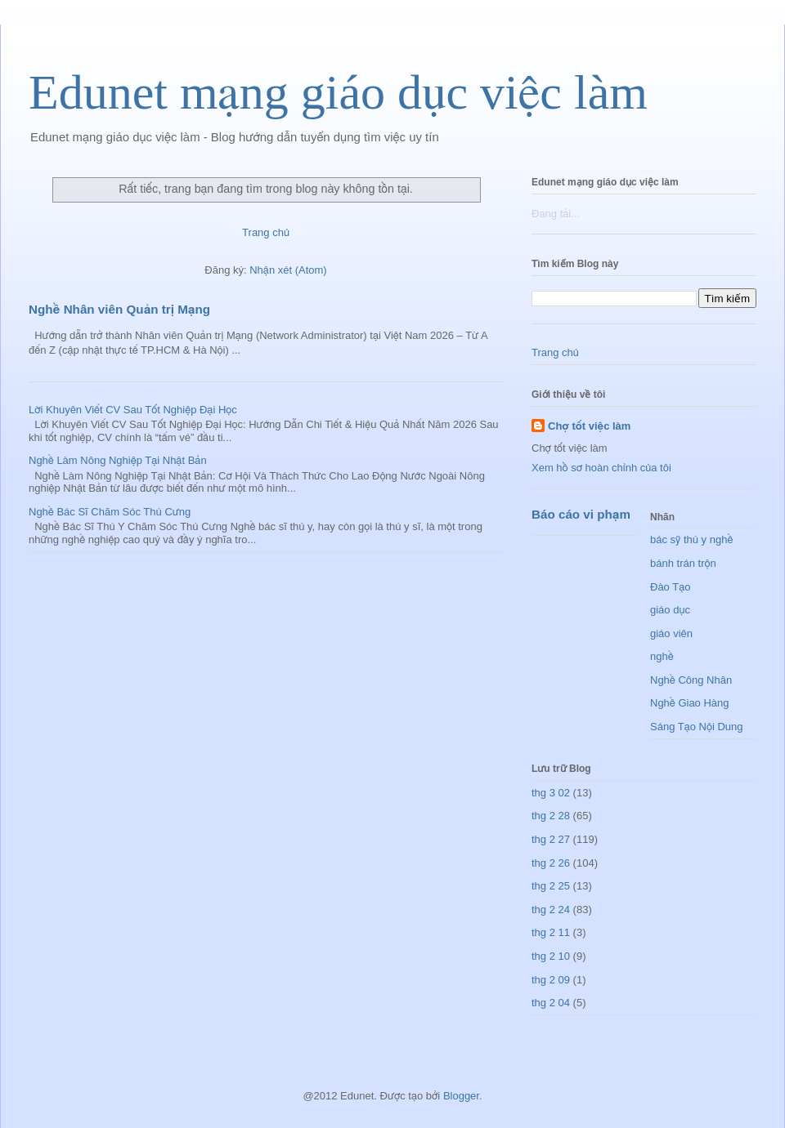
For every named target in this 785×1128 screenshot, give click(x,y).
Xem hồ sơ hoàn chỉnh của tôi (601, 467)
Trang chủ (265, 232)
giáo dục (670, 610)
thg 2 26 (551, 863)
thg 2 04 (551, 1002)
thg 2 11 (551, 932)
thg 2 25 (551, 886)
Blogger (461, 1096)
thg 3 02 (551, 793)
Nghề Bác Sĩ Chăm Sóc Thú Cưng (110, 512)
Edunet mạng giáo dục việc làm (338, 92)
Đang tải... (556, 213)
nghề (662, 656)
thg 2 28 (551, 815)
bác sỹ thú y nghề (691, 539)
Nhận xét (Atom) (287, 270)
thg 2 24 (551, 909)
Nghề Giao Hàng (689, 703)
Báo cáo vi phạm (581, 514)
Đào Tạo (670, 587)
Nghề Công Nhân (691, 680)
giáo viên (671, 633)
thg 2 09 (551, 980)
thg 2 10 (551, 956)
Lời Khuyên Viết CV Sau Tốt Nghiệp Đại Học (133, 409)
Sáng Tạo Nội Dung (696, 726)
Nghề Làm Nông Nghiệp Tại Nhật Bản (118, 460)
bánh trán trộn (683, 563)
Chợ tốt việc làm (589, 426)
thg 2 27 (551, 839)
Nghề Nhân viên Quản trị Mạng (119, 309)
